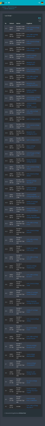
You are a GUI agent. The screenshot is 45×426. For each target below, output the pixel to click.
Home (4, 7)
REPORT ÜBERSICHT (9, 8)
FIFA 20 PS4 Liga (12, 7)
